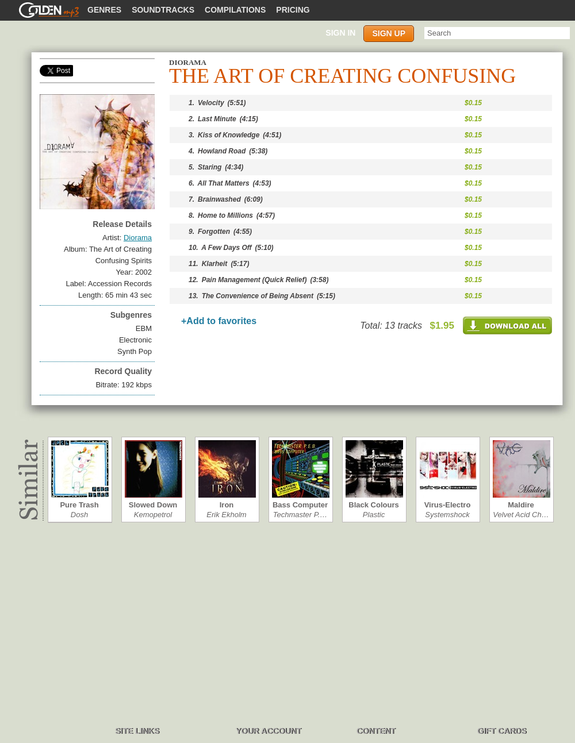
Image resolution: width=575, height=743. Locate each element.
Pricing (292, 9)
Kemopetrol (153, 514)
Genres (104, 9)
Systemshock (447, 514)
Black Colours (373, 505)
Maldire (521, 505)
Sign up (388, 33)
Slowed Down (153, 505)
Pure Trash (79, 505)
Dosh (79, 514)
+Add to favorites (218, 321)
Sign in (340, 32)
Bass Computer (300, 505)
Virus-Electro (447, 505)
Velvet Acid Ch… (521, 514)
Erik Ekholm (226, 514)
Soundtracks (163, 9)
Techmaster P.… (300, 514)
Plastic (374, 514)
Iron (227, 505)
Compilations (235, 9)
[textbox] (497, 33)
